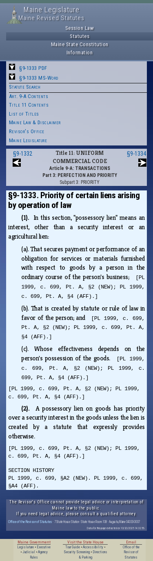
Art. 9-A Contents (29, 96)
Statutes (79, 36)
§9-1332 (22, 153)
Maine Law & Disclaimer (35, 122)
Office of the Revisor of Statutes (30, 521)
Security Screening (77, 552)
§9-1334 (136, 153)
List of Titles (24, 114)
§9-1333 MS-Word (38, 78)
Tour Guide (72, 547)
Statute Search (25, 87)
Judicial (28, 552)
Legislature (25, 547)
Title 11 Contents (29, 105)
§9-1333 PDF (33, 68)
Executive (44, 547)
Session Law (79, 28)
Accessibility (93, 547)
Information (80, 52)
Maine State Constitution (80, 44)
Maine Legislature (28, 140)
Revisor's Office (26, 131)
